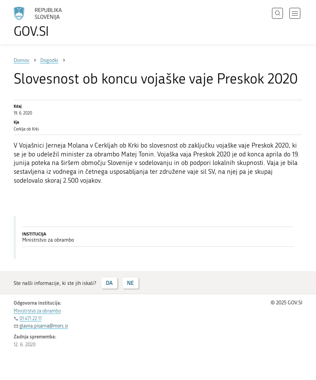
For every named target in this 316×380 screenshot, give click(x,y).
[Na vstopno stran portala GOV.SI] (48, 22)
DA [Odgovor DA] (109, 283)
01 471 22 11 (30, 318)
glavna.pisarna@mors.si (43, 326)
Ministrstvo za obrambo (37, 311)
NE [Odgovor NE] (130, 283)
